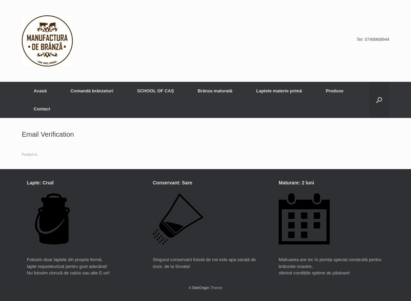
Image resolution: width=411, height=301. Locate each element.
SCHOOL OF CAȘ (155, 90)
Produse (334, 90)
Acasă (40, 90)
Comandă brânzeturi (91, 90)
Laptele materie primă (279, 90)
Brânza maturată (215, 90)
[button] (379, 100)
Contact (42, 108)
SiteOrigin (200, 288)
